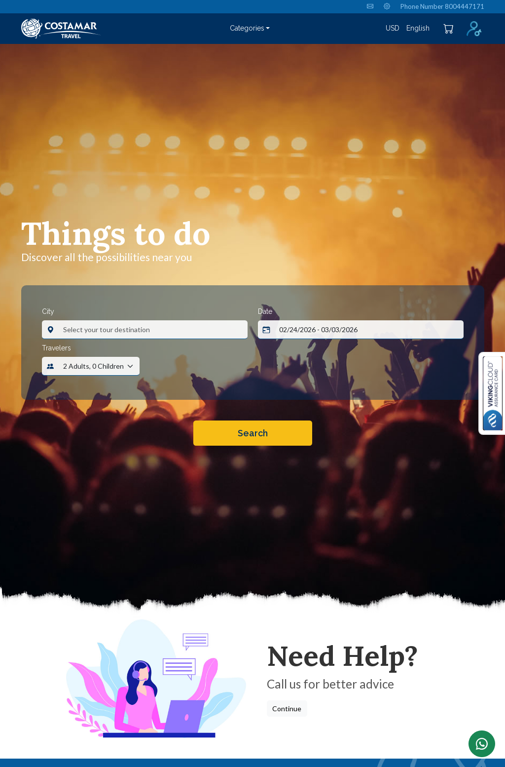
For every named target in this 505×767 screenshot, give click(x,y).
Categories (247, 28)
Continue (286, 708)
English (418, 28)
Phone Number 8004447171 (442, 6)
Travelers (56, 348)
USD (392, 28)
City (48, 311)
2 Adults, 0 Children (93, 366)
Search (253, 433)
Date (265, 311)
